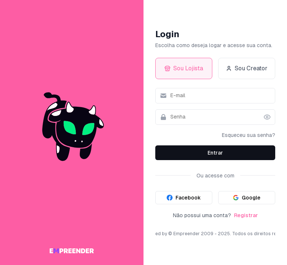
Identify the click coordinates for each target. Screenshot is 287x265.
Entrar (215, 153)
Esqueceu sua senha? (248, 135)
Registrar (246, 215)
